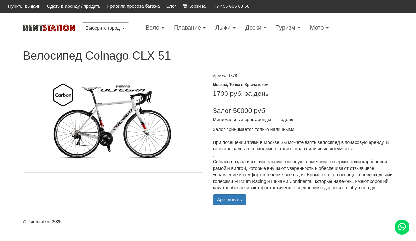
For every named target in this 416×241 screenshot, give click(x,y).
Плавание (190, 27)
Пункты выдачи (24, 6)
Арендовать (229, 199)
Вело (155, 27)
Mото (319, 27)
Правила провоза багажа (133, 6)
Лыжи (225, 27)
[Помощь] (402, 227)
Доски (255, 27)
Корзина (194, 6)
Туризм (288, 27)
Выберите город (105, 28)
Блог (171, 6)
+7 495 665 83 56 (231, 6)
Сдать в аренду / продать (74, 6)
